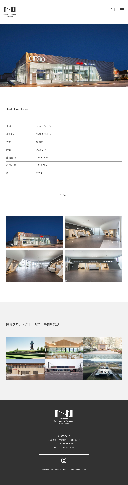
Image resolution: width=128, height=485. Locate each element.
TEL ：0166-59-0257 (64, 444)
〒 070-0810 (64, 436)
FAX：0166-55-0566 (64, 447)
